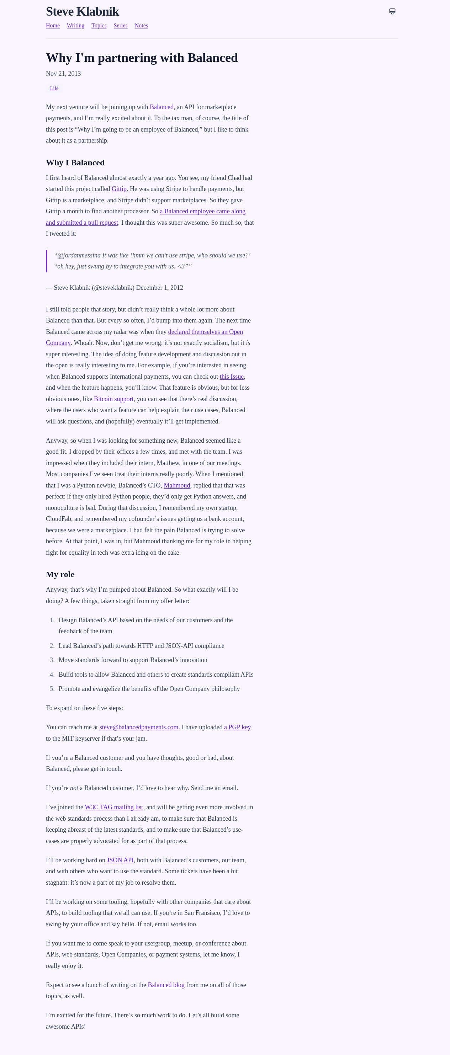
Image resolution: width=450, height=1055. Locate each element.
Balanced (162, 107)
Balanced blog (166, 985)
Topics (98, 25)
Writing (75, 25)
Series (121, 25)
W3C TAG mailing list (114, 807)
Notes (141, 25)
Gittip (119, 188)
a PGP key (237, 727)
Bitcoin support (114, 399)
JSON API (120, 860)
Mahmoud (177, 485)
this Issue (232, 376)
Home (53, 25)
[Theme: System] (392, 11)
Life (54, 88)
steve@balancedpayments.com (139, 727)
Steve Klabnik (82, 11)
